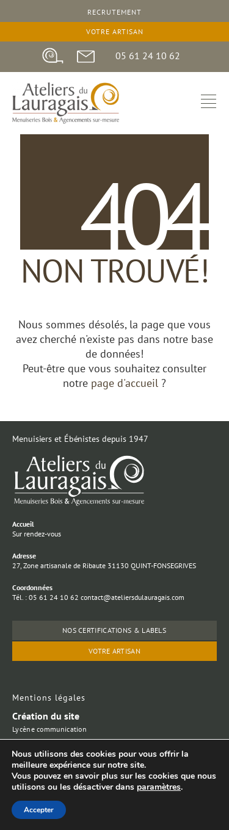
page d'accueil (126, 383)
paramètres (159, 787)
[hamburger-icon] (208, 103)
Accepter (39, 810)
